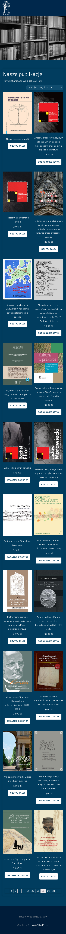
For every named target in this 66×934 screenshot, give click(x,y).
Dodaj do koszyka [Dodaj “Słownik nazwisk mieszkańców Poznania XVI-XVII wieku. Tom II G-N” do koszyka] (48, 716)
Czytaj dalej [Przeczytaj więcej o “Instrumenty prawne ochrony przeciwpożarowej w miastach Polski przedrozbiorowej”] (17, 641)
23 (48, 891)
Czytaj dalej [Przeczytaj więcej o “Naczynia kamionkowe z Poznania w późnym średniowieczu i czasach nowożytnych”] (48, 876)
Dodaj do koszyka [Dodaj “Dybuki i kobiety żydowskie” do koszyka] (17, 480)
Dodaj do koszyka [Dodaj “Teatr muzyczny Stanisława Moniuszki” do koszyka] (17, 557)
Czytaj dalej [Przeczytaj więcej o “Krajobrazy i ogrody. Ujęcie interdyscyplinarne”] (17, 793)
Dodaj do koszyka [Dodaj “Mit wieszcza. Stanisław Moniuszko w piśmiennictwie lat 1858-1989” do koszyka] (17, 721)
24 (53, 891)
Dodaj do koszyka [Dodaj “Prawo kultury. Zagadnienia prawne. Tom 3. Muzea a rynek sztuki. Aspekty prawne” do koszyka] (48, 412)
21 (38, 891)
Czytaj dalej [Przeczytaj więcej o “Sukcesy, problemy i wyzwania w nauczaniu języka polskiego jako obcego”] (17, 324)
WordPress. (43, 925)
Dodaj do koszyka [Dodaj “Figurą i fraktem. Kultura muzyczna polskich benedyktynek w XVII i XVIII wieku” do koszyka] (48, 641)
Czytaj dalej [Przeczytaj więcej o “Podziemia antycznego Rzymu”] (17, 234)
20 (33, 891)
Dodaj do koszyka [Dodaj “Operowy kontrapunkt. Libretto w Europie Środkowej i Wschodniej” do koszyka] (48, 560)
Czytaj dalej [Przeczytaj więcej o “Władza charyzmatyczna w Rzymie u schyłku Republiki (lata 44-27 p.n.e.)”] (48, 484)
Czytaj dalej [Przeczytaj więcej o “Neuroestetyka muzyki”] (17, 146)
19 (28, 891)
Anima (31, 925)
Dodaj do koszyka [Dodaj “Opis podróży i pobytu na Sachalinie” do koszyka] (17, 875)
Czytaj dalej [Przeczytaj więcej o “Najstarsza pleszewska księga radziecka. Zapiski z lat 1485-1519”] (17, 405)
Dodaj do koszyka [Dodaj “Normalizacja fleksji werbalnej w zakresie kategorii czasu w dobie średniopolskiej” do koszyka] (48, 800)
